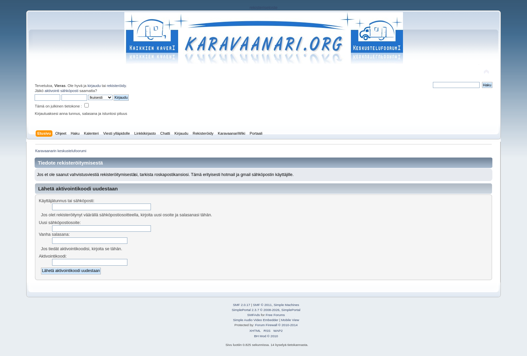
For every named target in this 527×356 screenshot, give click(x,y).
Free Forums (275, 315)
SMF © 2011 (262, 305)
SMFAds (253, 315)
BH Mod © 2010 (266, 336)
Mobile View (290, 320)
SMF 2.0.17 (241, 305)
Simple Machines (286, 305)
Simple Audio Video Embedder (255, 320)
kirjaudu (93, 86)
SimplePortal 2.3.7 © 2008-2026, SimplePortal (266, 310)
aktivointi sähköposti (61, 91)
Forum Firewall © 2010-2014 (276, 325)
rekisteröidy (116, 86)
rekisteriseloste (263, 7)
